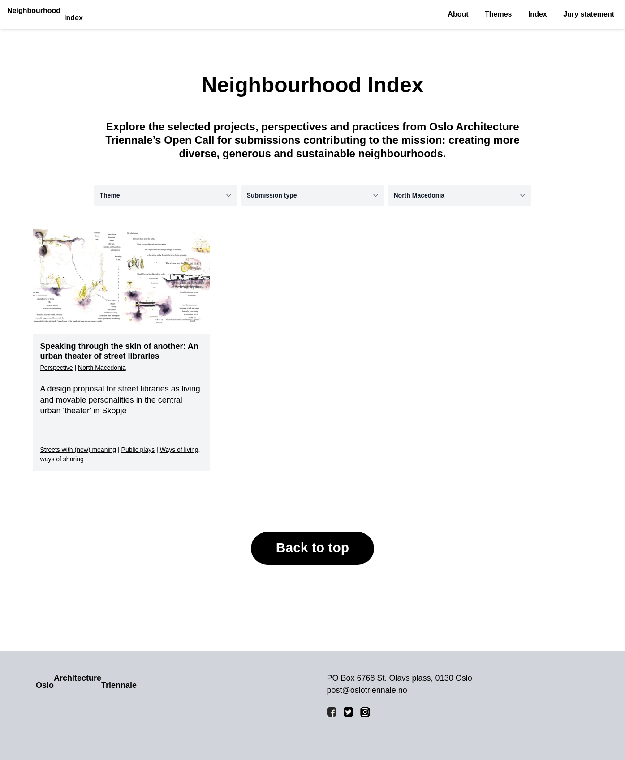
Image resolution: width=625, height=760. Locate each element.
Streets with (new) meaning (78, 449)
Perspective (56, 367)
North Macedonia (102, 367)
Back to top (312, 547)
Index (537, 14)
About (458, 14)
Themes (498, 14)
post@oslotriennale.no (367, 690)
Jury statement (588, 14)
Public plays (138, 449)
